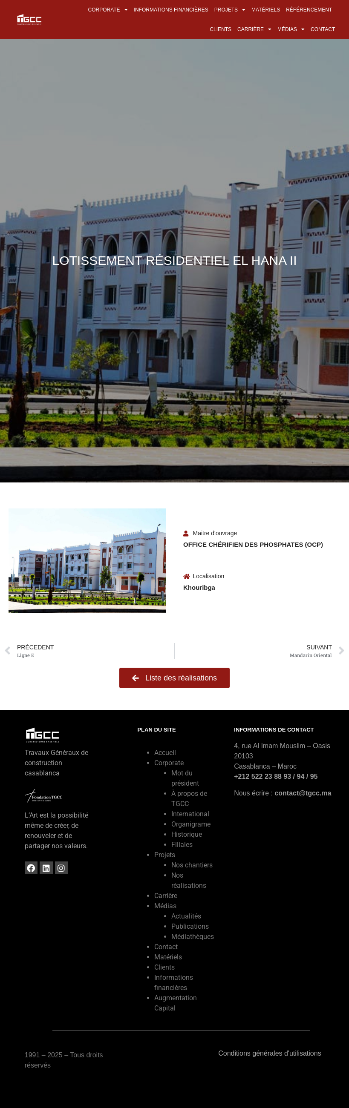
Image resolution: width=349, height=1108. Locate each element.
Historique (186, 834)
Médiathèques (192, 937)
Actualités (186, 916)
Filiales (182, 845)
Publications (190, 926)
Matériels (265, 10)
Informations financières (171, 10)
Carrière (254, 29)
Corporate (107, 10)
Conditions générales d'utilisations (269, 1053)
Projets (229, 10)
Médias (291, 29)
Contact (323, 29)
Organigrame (191, 824)
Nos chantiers (192, 865)
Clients (220, 29)
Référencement (309, 10)
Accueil (165, 753)
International (190, 814)
